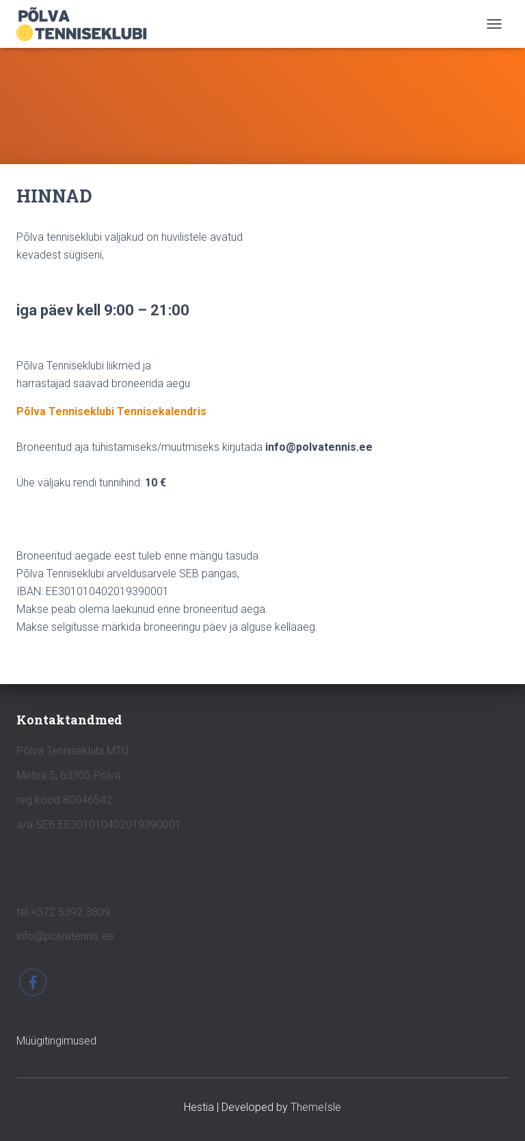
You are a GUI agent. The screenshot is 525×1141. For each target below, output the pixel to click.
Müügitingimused (56, 1040)
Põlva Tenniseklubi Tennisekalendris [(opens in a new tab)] (111, 411)
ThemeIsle (316, 1107)
